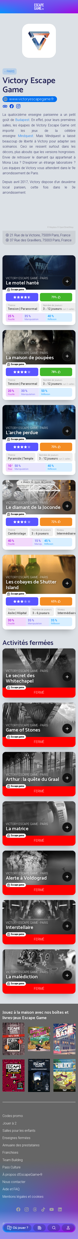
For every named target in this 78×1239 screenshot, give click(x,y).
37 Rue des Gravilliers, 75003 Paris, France (41, 240)
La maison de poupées (30, 358)
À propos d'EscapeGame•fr (22, 1175)
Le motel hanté (22, 283)
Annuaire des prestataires (21, 1145)
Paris (11, 71)
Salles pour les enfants (18, 1131)
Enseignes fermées (16, 1138)
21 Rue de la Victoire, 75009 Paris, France (40, 235)
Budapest (22, 120)
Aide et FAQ (11, 1189)
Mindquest (25, 136)
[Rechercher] (53, 1227)
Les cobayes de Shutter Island (31, 585)
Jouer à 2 (9, 1123)
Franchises (10, 1152)
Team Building (12, 1160)
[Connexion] (68, 1227)
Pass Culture (11, 1167)
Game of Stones (23, 730)
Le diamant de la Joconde (33, 508)
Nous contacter (13, 1182)
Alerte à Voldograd (26, 878)
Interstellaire (19, 928)
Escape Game (39, 6)
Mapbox (53, 227)
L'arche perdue (22, 433)
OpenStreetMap (66, 227)
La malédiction (22, 977)
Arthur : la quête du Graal (32, 779)
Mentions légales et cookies (22, 1197)
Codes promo (12, 1116)
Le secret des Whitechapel (20, 678)
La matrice (17, 829)
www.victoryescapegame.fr (28, 99)
